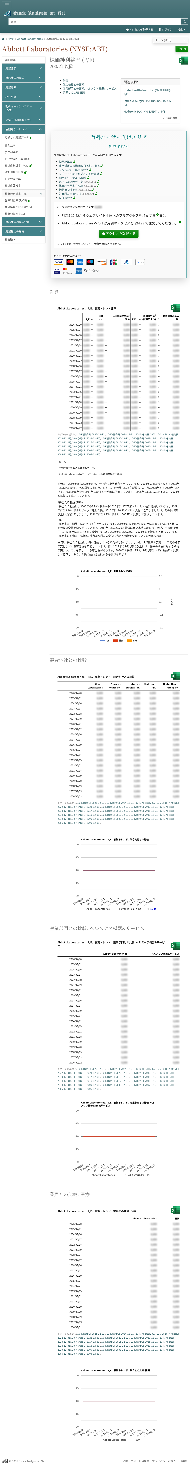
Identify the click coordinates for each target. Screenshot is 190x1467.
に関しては (129, 1461)
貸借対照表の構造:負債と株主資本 (81, 166)
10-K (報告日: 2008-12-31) (115, 450)
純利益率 (10, 145)
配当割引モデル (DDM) (74, 178)
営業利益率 (11, 152)
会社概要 (10, 60)
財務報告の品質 (15, 231)
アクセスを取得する (139, 29)
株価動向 (10, 239)
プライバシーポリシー (165, 1461)
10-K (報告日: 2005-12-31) (86, 454)
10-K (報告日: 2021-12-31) (86, 438)
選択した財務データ (18, 137)
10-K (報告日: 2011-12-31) (144, 446)
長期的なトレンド (16, 129)
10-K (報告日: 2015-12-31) (144, 442)
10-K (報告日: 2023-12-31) (150, 434)
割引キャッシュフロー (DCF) (19, 108)
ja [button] (180, 29)
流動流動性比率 (16, 172)
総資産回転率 (13, 185)
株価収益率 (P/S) (15, 214)
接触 (184, 1461)
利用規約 (144, 1461)
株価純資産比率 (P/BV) (18, 207)
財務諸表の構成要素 (18, 222)
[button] (157, 215)
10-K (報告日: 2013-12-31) (86, 446)
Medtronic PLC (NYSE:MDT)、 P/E (144, 111)
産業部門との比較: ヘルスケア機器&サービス (90, 88)
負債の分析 (67, 198)
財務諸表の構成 (15, 78)
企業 (11, 39)
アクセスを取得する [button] (119, 233)
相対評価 (11, 97)
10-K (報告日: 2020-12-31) (115, 438)
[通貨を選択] (170, 40)
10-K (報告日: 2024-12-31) (120, 434)
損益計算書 (67, 162)
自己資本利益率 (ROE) (18, 159)
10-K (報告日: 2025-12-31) (91, 434)
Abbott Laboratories (30, 39)
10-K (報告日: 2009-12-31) (86, 450)
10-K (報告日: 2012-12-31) (115, 446)
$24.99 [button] (182, 49)
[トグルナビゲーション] (6, 4)
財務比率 (11, 87)
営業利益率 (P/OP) (17, 200)
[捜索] (94, 21)
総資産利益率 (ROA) (18, 165)
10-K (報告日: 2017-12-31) (86, 442)
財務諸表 (11, 68)
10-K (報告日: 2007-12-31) (144, 450)
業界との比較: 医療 (74, 92)
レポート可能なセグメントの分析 (80, 174)
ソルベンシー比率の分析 (75, 170)
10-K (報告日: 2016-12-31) (115, 442)
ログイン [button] (165, 29)
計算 (65, 80)
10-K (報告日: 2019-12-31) (144, 438)
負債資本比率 (13, 179)
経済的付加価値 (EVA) (18, 120)
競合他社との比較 (73, 84)
